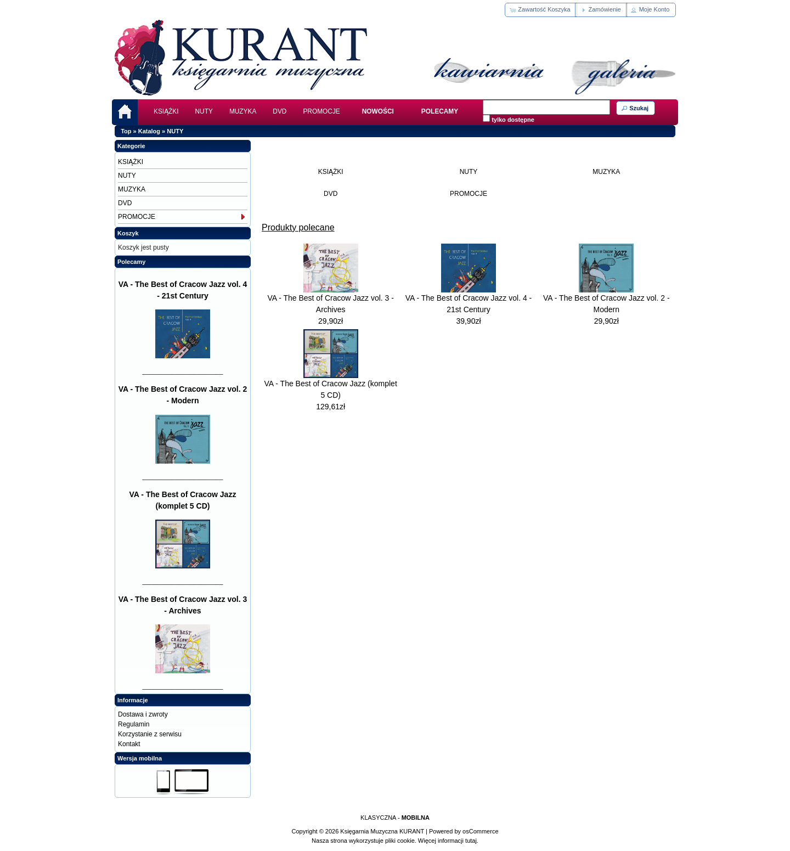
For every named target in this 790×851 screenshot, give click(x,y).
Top (126, 131)
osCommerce (480, 831)
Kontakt (129, 744)
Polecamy (131, 261)
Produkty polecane (298, 227)
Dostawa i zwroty (143, 714)
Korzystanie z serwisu (150, 734)
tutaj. (471, 840)
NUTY (204, 111)
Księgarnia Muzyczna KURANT (382, 831)
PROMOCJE (321, 111)
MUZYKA (242, 111)
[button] (541, 10)
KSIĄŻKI (166, 111)
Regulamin (133, 724)
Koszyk (128, 233)
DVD (279, 111)
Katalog (149, 131)
